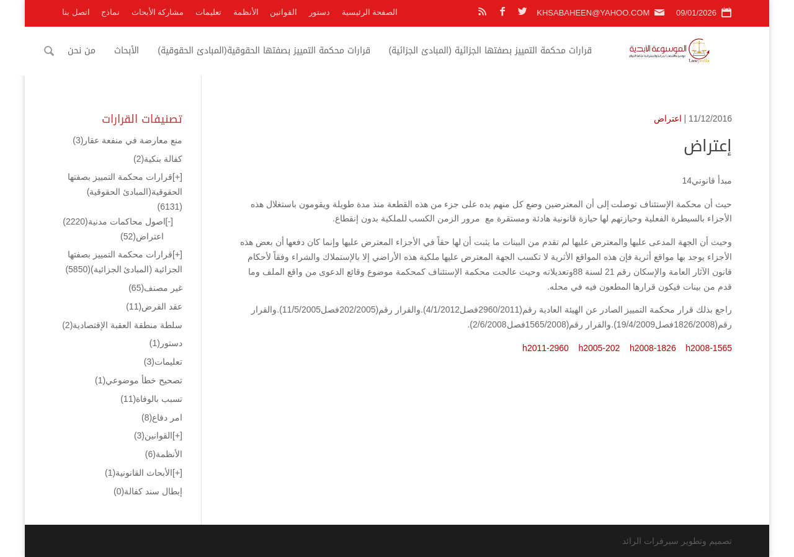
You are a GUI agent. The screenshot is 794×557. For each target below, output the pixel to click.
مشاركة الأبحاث (158, 12)
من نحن (101, 50)
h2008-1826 (653, 348)
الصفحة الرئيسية (370, 12)
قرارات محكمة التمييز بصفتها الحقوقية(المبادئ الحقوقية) (283, 50)
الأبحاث (145, 50)
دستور (319, 12)
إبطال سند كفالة (148, 491)
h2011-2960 (545, 348)
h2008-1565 (708, 348)
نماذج (110, 12)
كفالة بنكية (157, 159)
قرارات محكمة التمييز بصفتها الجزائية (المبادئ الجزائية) (509, 50)
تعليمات (208, 12)
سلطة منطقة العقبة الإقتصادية (122, 325)
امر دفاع (161, 417)
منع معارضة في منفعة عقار (127, 140)
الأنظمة (246, 12)
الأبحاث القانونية (138, 473)
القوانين (283, 12)
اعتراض (668, 118)
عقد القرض (154, 306)
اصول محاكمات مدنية (114, 221)
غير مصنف (155, 288)
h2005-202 (599, 348)
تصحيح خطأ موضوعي (138, 380)
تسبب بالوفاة (151, 399)
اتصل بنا (76, 12)
